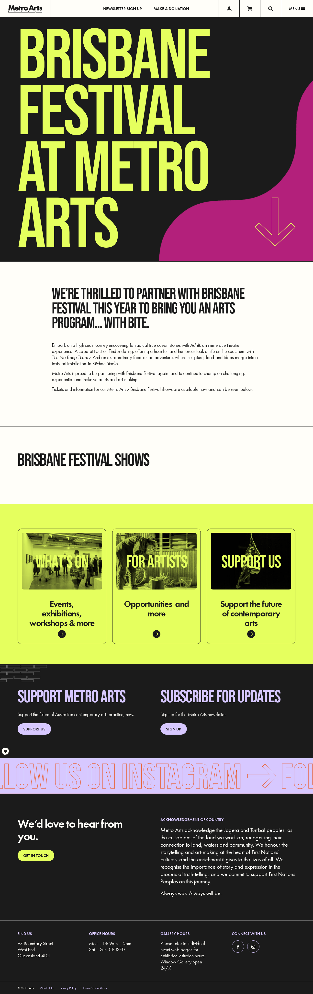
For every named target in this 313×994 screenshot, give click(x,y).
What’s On (46, 988)
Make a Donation (171, 8)
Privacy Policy (68, 988)
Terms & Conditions (95, 988)
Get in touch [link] (36, 855)
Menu (297, 8)
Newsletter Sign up (122, 8)
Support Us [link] (34, 729)
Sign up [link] (173, 729)
